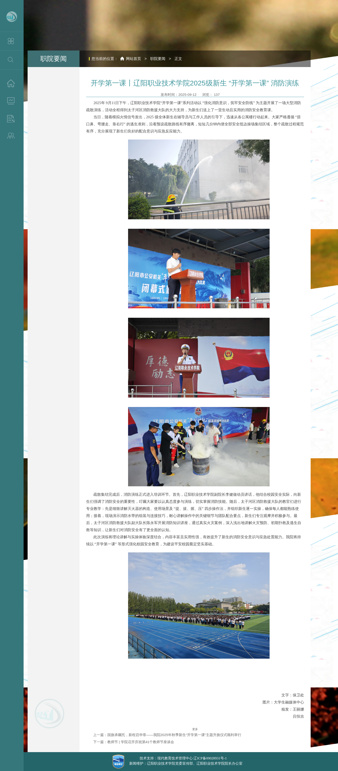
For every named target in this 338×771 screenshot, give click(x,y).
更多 (195, 729)
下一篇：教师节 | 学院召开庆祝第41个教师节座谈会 (133, 742)
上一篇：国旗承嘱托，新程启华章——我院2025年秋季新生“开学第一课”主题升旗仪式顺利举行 (167, 735)
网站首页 (133, 59)
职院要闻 (157, 59)
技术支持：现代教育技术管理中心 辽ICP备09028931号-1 (183, 758)
